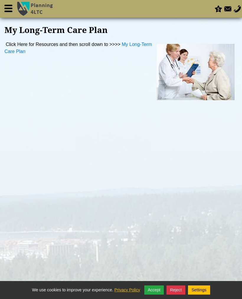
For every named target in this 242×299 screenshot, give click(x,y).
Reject (176, 290)
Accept (154, 290)
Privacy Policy (127, 290)
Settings (199, 290)
